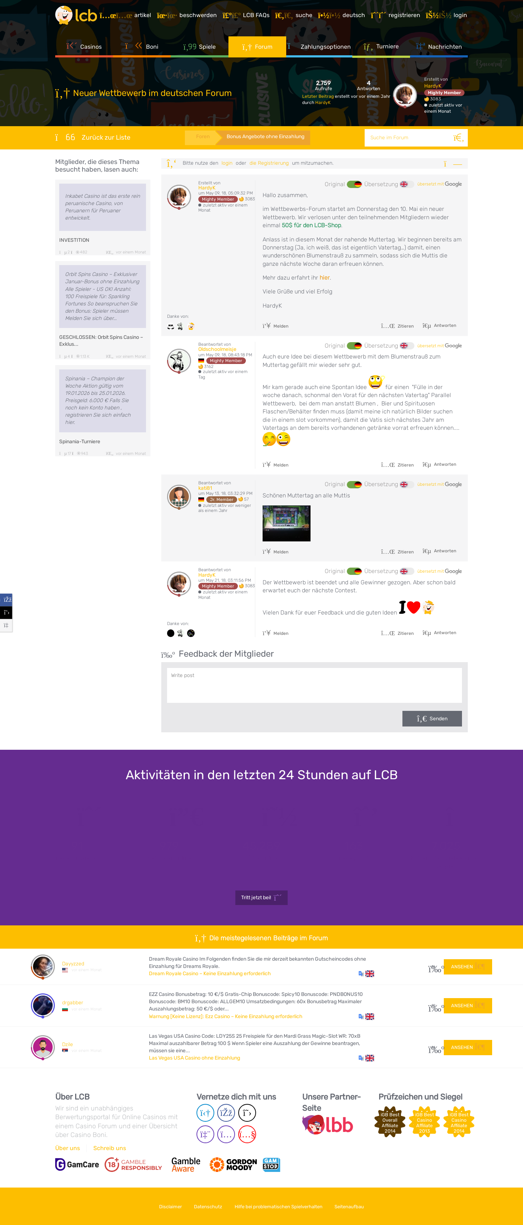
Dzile (67, 1044)
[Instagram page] (226, 1134)
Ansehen (468, 966)
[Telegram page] (205, 1113)
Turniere (381, 47)
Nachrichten (439, 47)
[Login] (447, 16)
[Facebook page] (226, 1113)
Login (227, 163)
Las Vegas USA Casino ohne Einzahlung (194, 1058)
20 (433, 1005)
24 (433, 1047)
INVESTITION (74, 240)
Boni (142, 47)
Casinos (84, 47)
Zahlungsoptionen (319, 47)
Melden (275, 326)
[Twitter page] (247, 1113)
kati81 (205, 488)
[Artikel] (126, 16)
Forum (257, 47)
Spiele (199, 47)
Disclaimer (168, 1206)
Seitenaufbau (351, 1206)
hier (325, 277)
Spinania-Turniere (79, 442)
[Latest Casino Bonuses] (77, 16)
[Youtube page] (247, 1134)
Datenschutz (208, 1206)
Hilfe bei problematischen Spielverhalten (279, 1206)
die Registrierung (269, 163)
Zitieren (397, 326)
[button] (366, 973)
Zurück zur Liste (92, 137)
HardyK (323, 102)
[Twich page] (205, 1134)
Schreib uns (109, 1148)
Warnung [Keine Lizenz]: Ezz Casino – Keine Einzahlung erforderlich (226, 1016)
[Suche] (459, 138)
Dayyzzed (73, 964)
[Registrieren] (396, 16)
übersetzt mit (439, 184)
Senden (438, 719)
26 (433, 966)
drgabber (72, 1003)
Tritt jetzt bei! (261, 897)
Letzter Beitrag (318, 96)
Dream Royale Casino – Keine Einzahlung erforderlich (210, 973)
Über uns (67, 1148)
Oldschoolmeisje (217, 349)
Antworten (444, 325)
